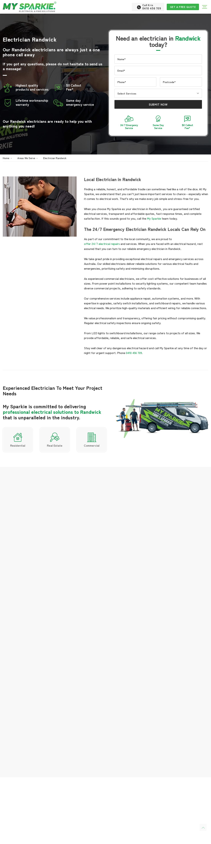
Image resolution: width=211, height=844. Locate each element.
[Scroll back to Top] (203, 827)
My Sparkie (154, 218)
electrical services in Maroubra (124, 635)
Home (6, 158)
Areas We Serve (26, 158)
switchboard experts (45, 833)
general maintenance (16, 824)
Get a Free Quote (182, 7)
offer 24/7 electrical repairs (102, 243)
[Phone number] (147, 7)
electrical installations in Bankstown (149, 625)
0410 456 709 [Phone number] (22, 740)
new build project (34, 790)
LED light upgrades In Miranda (103, 630)
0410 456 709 (134, 352)
